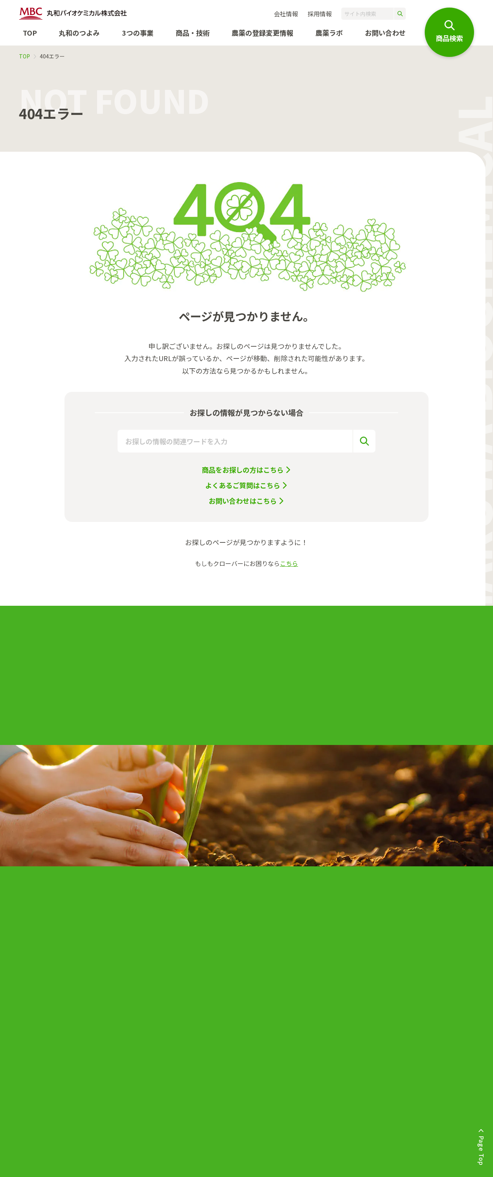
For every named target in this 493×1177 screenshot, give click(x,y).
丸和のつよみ (79, 33)
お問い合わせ (385, 33)
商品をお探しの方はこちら (243, 470)
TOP (30, 33)
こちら (289, 563)
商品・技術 (193, 33)
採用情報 (320, 13)
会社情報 (286, 13)
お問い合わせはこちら (243, 501)
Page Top (481, 1151)
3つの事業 (138, 33)
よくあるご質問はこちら (242, 485)
